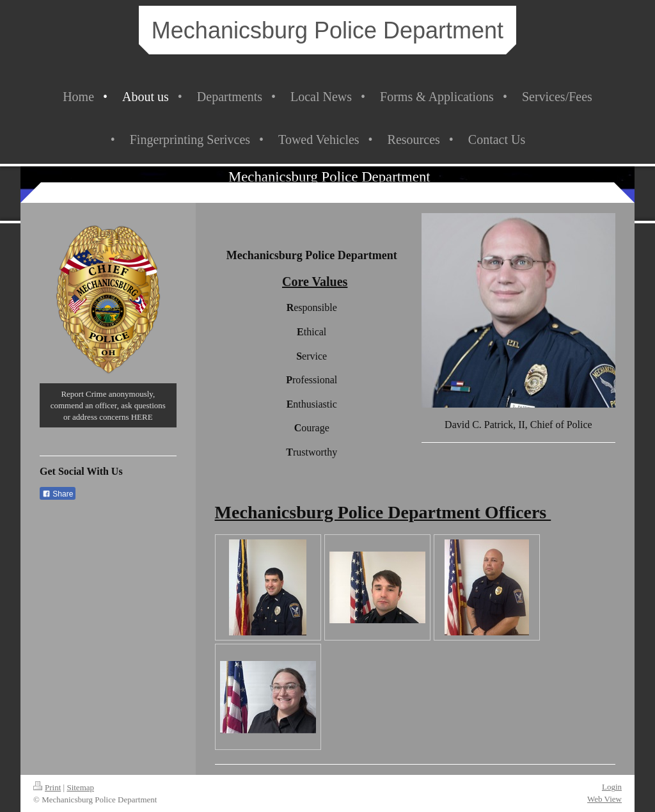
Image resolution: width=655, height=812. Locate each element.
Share (57, 494)
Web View (604, 799)
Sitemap (80, 787)
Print (47, 787)
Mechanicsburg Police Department (327, 30)
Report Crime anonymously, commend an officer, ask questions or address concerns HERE (108, 405)
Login (612, 787)
